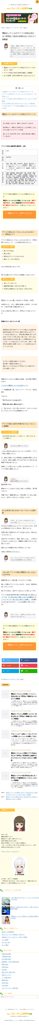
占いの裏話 (5, 945)
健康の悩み (5, 980)
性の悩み (4, 969)
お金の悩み (5, 985)
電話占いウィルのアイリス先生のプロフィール (17, 92)
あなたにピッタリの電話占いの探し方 (13, 934)
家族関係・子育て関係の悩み (10, 962)
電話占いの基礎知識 (8, 932)
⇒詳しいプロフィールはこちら (10, 851)
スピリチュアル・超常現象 (10, 988)
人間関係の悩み (6, 956)
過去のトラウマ (6, 975)
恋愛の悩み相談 (6, 954)
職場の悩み (5, 964)
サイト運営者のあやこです (11, 1009)
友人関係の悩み (6, 959)
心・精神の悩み (6, 977)
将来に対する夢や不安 (8, 972)
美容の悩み (5, 983)
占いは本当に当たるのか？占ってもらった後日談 (18, 103)
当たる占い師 (6, 942)
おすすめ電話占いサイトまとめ (27, 1009)
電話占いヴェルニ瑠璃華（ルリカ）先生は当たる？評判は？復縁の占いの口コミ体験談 (24, 716)
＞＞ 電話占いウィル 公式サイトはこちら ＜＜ (19, 214)
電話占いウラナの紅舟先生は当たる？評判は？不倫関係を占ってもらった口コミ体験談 (24, 778)
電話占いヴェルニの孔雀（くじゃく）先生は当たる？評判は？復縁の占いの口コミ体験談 (24, 696)
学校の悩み (5, 967)
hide (22, 88)
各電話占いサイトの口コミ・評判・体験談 (13, 679)
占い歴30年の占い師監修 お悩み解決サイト (19, 1016)
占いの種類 (5, 940)
